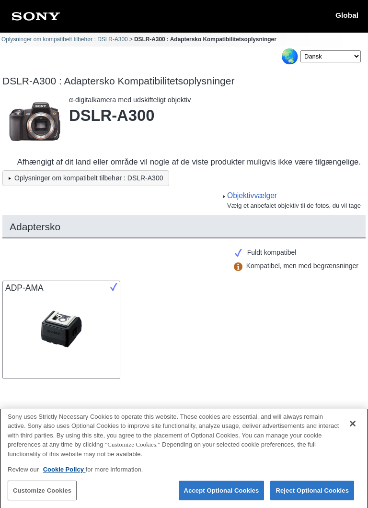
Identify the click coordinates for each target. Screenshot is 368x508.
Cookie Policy (64, 473)
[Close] (352, 427)
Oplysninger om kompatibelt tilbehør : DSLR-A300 (64, 39)
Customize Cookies (42, 494)
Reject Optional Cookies (312, 494)
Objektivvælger (252, 195)
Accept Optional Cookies (221, 494)
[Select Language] (330, 56)
